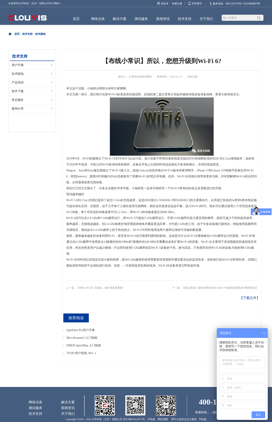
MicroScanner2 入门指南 (82, 337)
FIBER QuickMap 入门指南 (84, 345)
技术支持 (27, 33)
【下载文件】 (249, 298)
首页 (76, 19)
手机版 (150, 419)
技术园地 (40, 33)
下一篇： (214, 287)
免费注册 (177, 3)
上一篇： (95, 287)
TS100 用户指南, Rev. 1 (81, 353)
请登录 (165, 3)
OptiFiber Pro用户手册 (81, 330)
